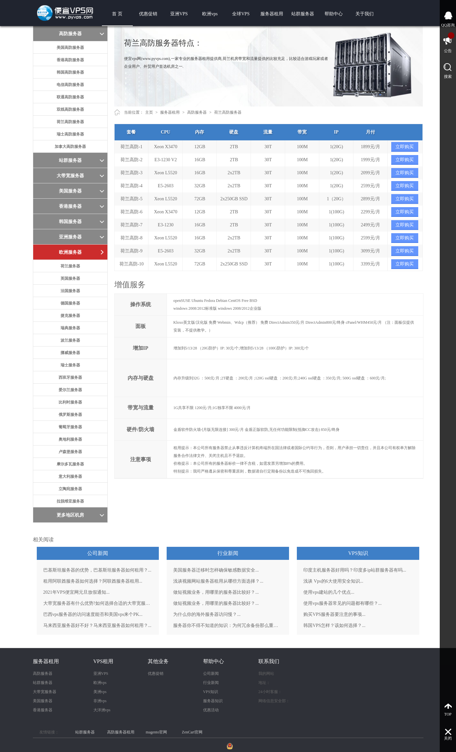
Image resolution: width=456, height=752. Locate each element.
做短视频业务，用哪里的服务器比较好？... (216, 592)
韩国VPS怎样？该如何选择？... (334, 625)
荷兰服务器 (70, 266)
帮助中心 (334, 13)
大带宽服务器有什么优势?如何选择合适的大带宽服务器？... (98, 603)
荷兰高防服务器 (70, 122)
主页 (149, 112)
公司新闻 (211, 673)
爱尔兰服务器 (70, 390)
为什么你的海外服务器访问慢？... (207, 614)
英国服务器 (70, 278)
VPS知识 (210, 691)
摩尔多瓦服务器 (70, 464)
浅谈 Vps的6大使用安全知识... (333, 581)
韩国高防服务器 (70, 72)
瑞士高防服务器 (70, 134)
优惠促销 (148, 13)
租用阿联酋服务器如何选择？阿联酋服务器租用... (93, 581)
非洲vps (100, 701)
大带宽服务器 (44, 691)
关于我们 (364, 13)
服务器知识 (213, 701)
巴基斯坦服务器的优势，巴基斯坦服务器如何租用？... (97, 570)
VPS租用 (103, 661)
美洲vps (100, 691)
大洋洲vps (102, 710)
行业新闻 (211, 682)
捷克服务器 (70, 315)
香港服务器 (42, 710)
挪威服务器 (70, 352)
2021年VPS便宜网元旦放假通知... (76, 592)
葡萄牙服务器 (70, 427)
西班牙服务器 (70, 377)
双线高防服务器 (70, 109)
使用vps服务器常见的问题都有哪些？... (342, 603)
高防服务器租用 (120, 732)
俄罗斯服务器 (70, 414)
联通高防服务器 (70, 97)
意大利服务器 (70, 476)
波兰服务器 (70, 340)
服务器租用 (271, 13)
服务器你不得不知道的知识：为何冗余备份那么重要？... (228, 625)
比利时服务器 (70, 402)
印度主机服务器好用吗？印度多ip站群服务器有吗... (354, 570)
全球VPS (241, 13)
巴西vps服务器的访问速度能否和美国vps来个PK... (93, 614)
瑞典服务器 (70, 328)
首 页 (117, 13)
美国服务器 (42, 701)
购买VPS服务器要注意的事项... (334, 614)
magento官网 (156, 732)
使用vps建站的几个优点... (328, 592)
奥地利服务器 (70, 439)
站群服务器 (302, 13)
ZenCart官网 (192, 732)
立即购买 (404, 146)
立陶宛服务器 (70, 489)
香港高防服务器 (70, 60)
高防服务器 (197, 112)
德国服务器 (70, 303)
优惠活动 (211, 710)
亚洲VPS (179, 13)
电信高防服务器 (70, 84)
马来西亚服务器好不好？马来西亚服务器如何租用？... (97, 625)
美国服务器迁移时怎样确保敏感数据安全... (216, 570)
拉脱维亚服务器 (70, 501)
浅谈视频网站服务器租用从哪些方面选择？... (218, 581)
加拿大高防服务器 (70, 146)
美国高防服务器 (70, 47)
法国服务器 (70, 291)
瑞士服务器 (70, 365)
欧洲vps (209, 13)
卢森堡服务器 (70, 451)
